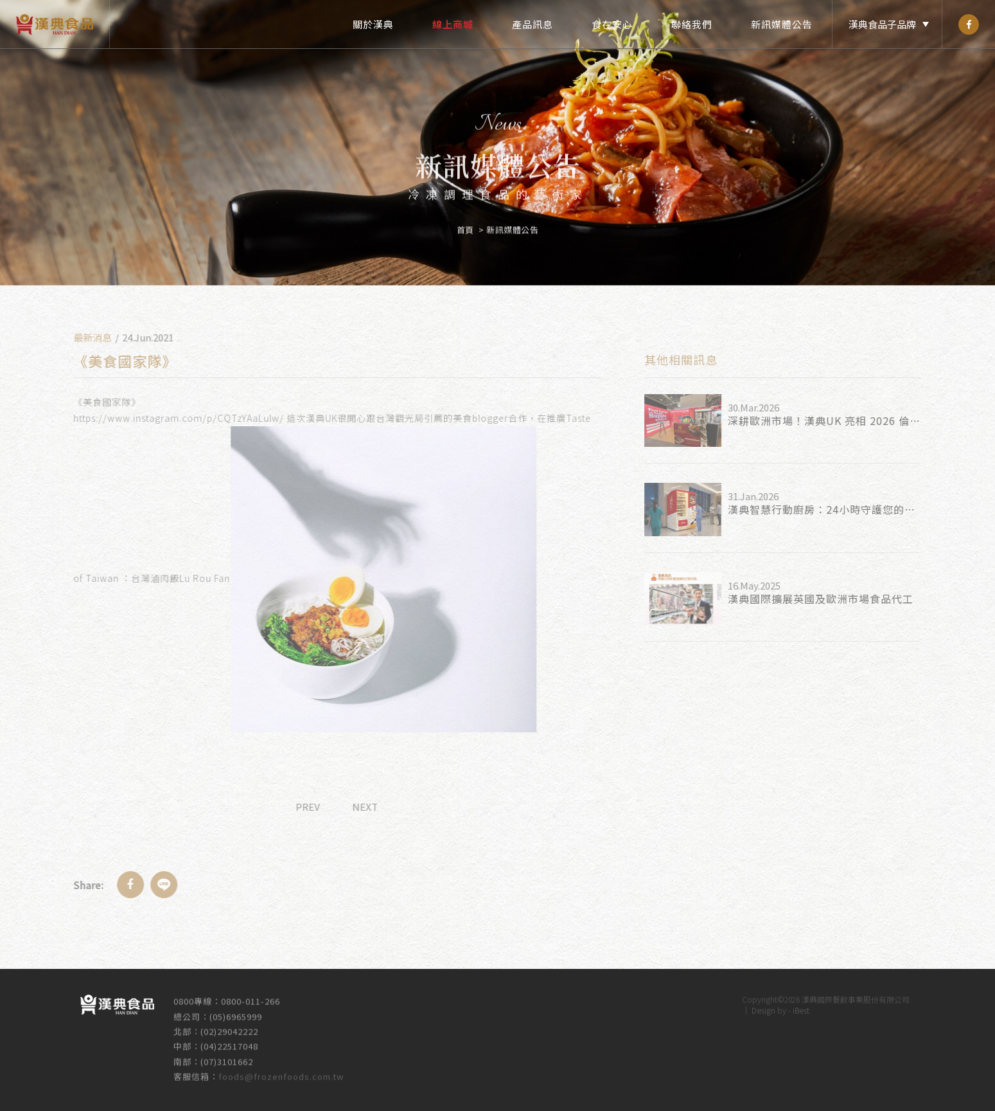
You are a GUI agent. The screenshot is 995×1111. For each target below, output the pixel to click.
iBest (801, 1004)
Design (763, 1004)
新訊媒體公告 (782, 24)
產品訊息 (532, 24)
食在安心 (612, 24)
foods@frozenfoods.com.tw (281, 1071)
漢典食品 (54, 24)
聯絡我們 (691, 24)
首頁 (465, 224)
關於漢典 (373, 24)
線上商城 (452, 24)
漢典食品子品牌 (882, 24)
